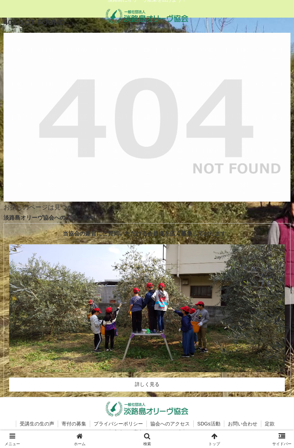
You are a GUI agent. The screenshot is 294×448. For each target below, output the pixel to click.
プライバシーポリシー (118, 423)
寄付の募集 (74, 423)
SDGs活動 (208, 423)
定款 (270, 423)
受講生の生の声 (37, 423)
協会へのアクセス (170, 423)
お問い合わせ (242, 423)
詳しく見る (147, 384)
